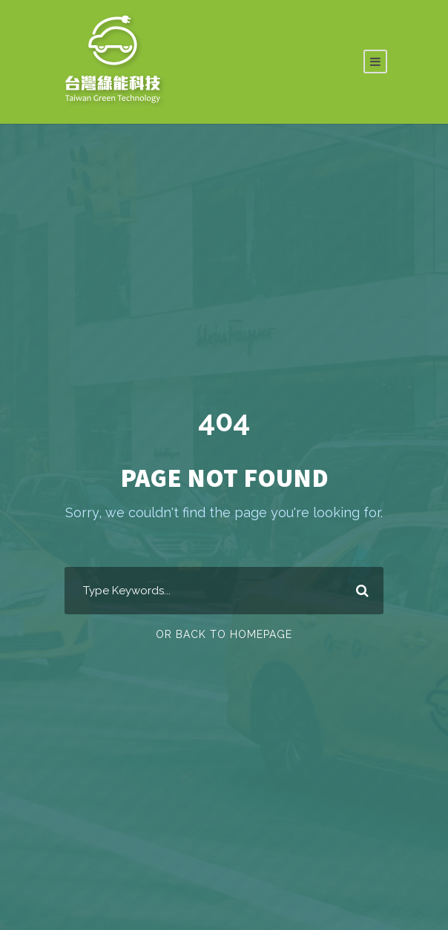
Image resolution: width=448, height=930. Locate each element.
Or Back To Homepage (224, 634)
